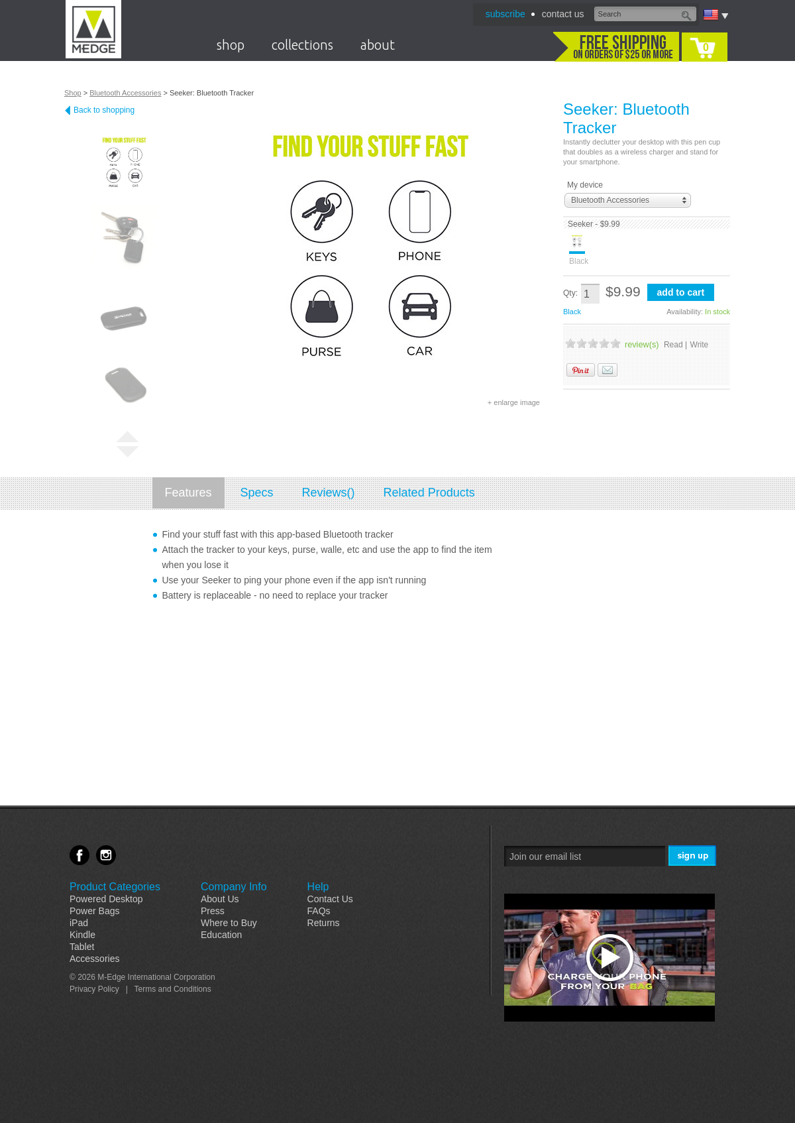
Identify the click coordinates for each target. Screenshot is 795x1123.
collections (302, 44)
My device (585, 185)
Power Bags (94, 911)
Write (699, 344)
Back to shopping (104, 110)
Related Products (429, 492)
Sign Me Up (693, 856)
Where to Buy (229, 922)
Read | (675, 344)
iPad (79, 922)
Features (188, 492)
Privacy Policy (94, 989)
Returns (323, 922)
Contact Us (330, 899)
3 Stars (593, 343)
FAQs (319, 911)
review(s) (642, 344)
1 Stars (570, 343)
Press (213, 911)
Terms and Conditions (172, 989)
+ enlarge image (514, 402)
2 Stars (581, 343)
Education (221, 934)
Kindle (82, 934)
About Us (220, 899)
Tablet (82, 946)
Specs (257, 492)
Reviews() (328, 492)
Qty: (570, 293)
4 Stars (604, 343)
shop (230, 44)
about (377, 44)
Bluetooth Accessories (125, 93)
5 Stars (615, 343)
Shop (72, 93)
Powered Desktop (106, 899)
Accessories (94, 958)
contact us (563, 14)
